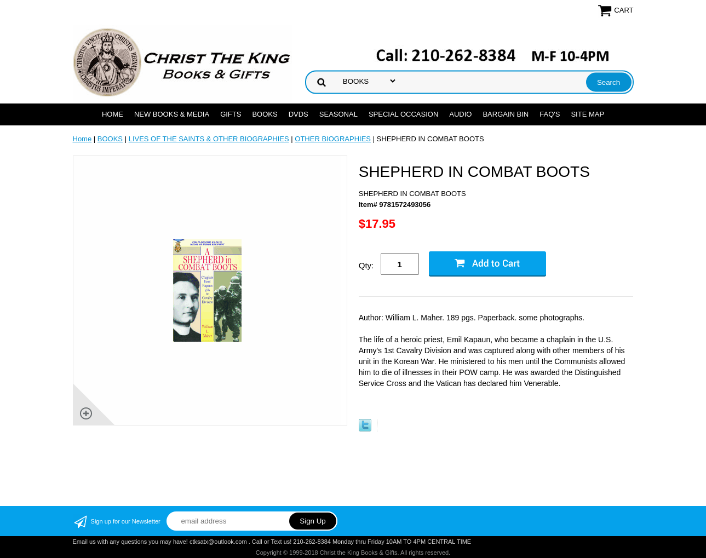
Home (112, 114)
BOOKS (264, 114)
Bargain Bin (506, 114)
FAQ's (549, 114)
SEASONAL (338, 114)
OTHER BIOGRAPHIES (333, 139)
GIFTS (230, 114)
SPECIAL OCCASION (403, 114)
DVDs (298, 114)
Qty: (366, 265)
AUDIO (460, 114)
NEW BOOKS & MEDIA (171, 114)
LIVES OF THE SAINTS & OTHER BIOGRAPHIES (209, 139)
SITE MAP (587, 114)
